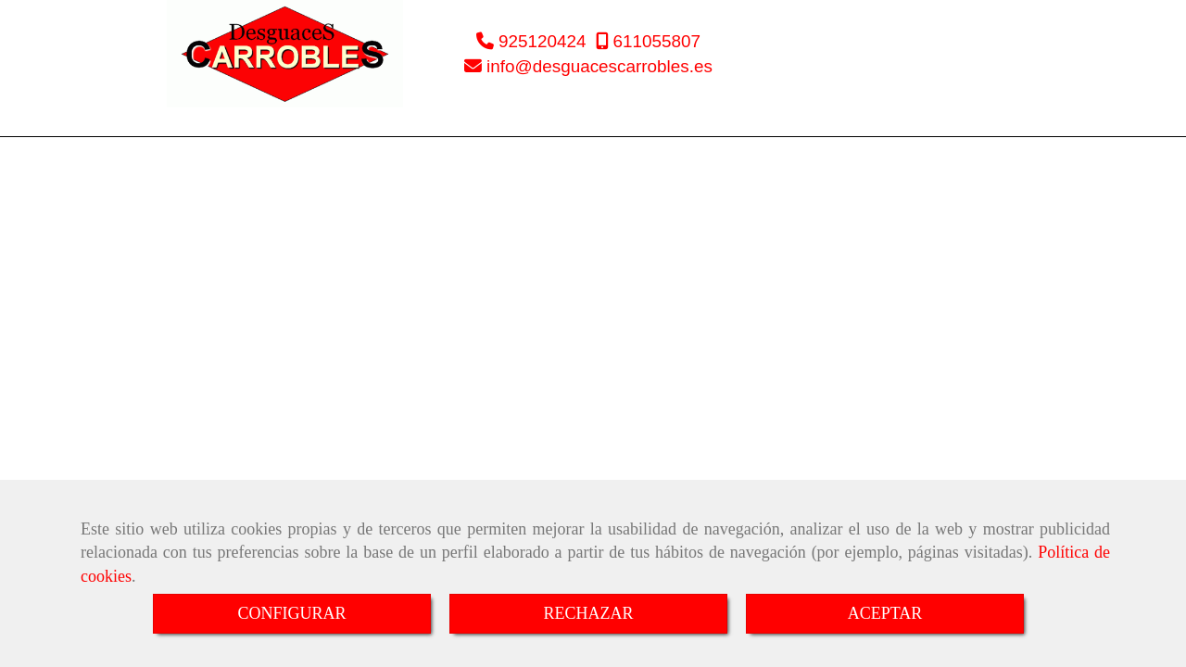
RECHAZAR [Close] (588, 613)
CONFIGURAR (291, 613)
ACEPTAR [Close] (885, 613)
